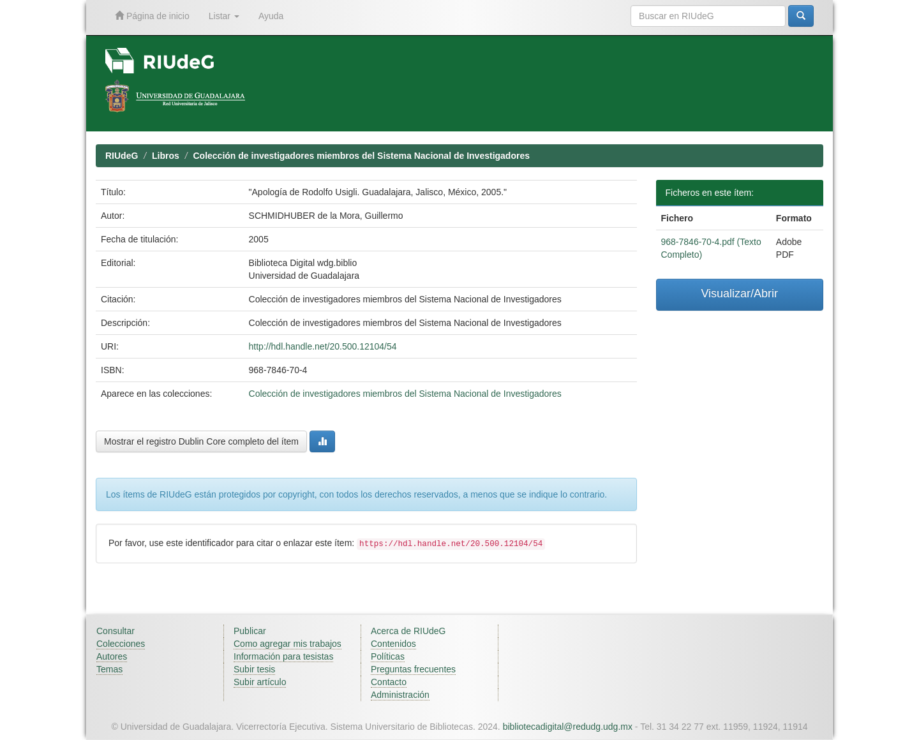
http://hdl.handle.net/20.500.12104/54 (323, 346)
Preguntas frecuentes (413, 669)
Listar (224, 16)
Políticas (388, 656)
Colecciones (120, 644)
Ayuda (270, 16)
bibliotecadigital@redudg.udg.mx (567, 727)
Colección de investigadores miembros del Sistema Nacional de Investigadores (361, 156)
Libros (165, 156)
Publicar (250, 631)
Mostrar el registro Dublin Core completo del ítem (201, 441)
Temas (109, 669)
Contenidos (393, 644)
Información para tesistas (283, 656)
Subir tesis (254, 669)
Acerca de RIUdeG (408, 631)
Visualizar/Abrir (739, 293)
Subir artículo (260, 682)
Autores (111, 656)
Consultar (115, 631)
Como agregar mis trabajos (287, 644)
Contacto (389, 682)
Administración (400, 695)
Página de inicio (152, 15)
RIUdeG (121, 156)
